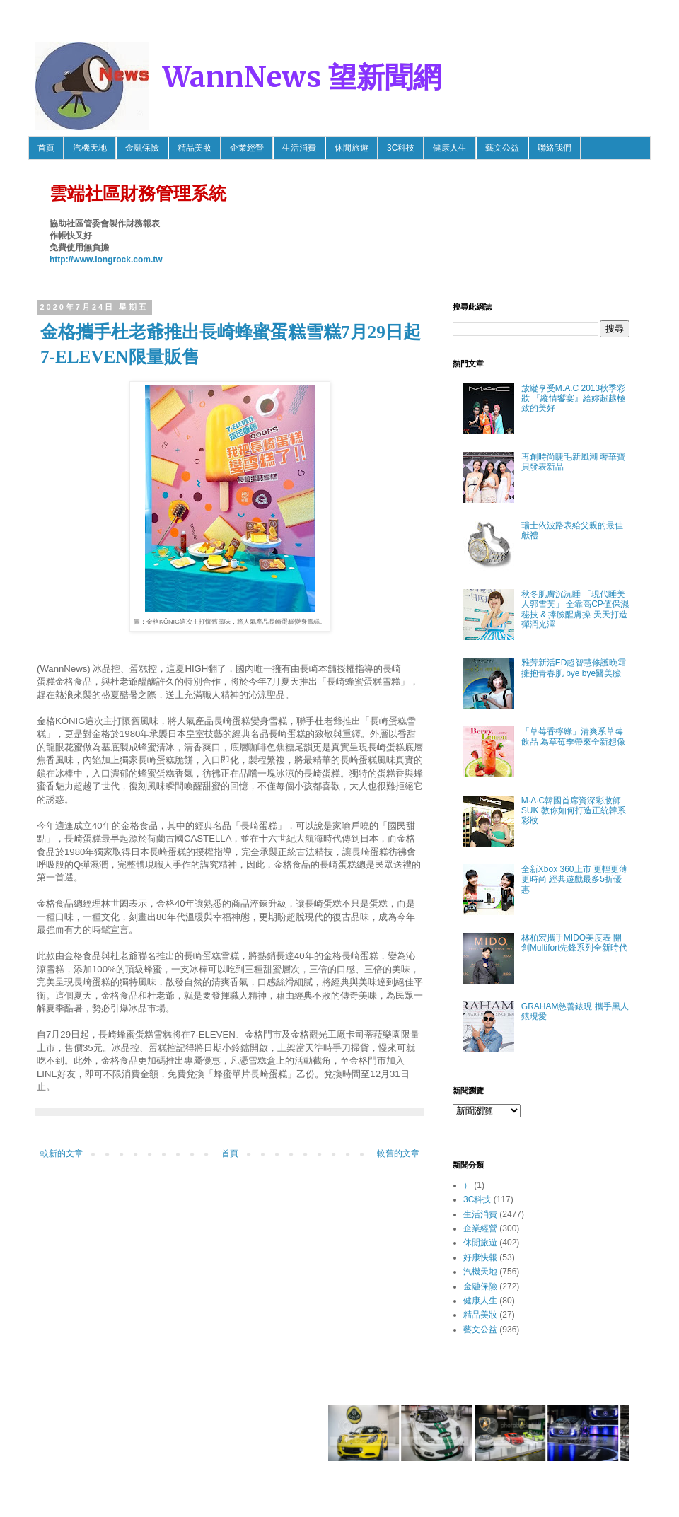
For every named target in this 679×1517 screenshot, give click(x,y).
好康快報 (480, 1257)
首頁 (45, 148)
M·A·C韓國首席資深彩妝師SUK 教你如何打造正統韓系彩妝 (573, 811)
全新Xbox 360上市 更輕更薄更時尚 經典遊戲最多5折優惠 (574, 879)
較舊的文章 (398, 1153)
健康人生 (450, 148)
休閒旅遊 (351, 148)
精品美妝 (194, 148)
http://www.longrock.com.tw (106, 260)
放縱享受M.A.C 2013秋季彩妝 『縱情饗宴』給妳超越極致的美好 (573, 398)
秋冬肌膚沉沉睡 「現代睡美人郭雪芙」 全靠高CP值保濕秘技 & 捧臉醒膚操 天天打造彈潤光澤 (575, 609)
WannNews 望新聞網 (302, 77)
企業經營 (247, 148)
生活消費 (299, 148)
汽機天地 (90, 148)
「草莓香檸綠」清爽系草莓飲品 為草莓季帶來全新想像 (573, 736)
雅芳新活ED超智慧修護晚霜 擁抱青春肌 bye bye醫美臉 (574, 668)
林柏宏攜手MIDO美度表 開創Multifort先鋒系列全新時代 (574, 943)
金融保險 (142, 148)
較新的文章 (61, 1153)
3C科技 (400, 148)
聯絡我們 (554, 148)
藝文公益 (502, 148)
